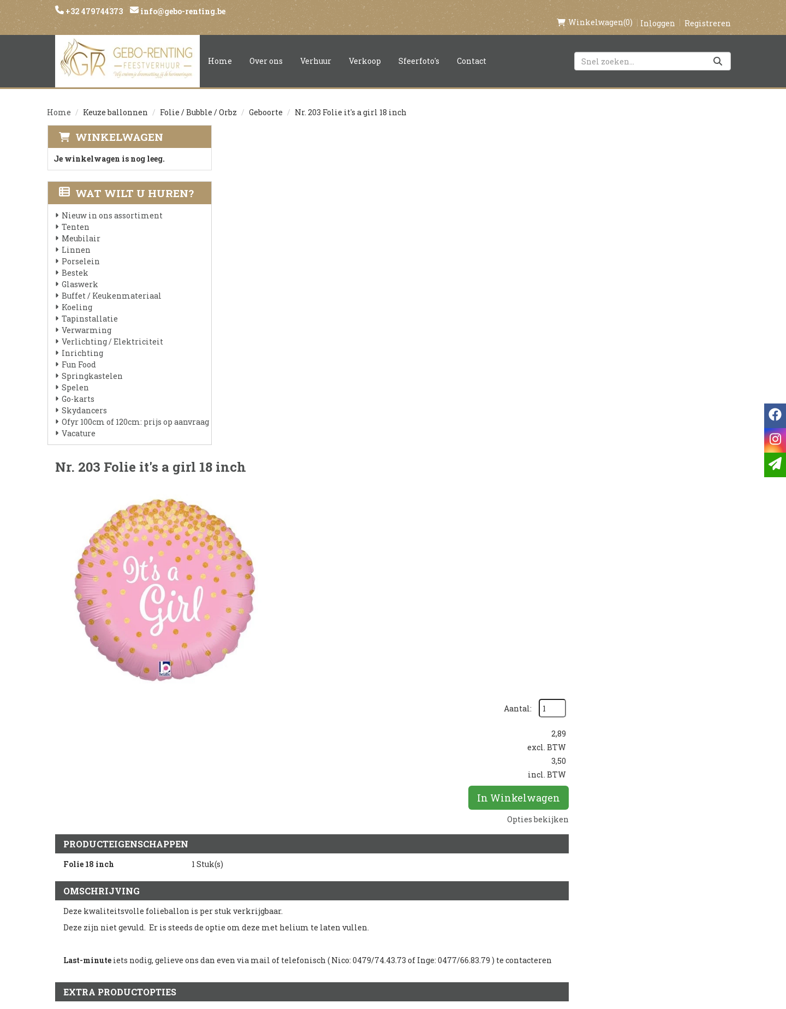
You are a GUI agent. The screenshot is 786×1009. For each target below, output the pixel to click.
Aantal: (680, 148)
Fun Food (78, 353)
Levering (363, 848)
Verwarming (86, 318)
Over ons (266, 49)
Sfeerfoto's (418, 49)
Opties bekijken (700, 258)
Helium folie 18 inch (409, 558)
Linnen (75, 238)
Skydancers (83, 399)
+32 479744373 (93, 11)
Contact (471, 49)
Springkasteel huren (391, 941)
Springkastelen (91, 364)
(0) (595, 10)
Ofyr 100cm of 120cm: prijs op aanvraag (135, 410)
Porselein (80, 250)
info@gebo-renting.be (182, 11)
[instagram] (605, 853)
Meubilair (80, 227)
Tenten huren (375, 922)
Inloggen (657, 12)
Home (220, 49)
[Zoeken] (718, 49)
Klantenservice (495, 848)
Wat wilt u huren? (125, 181)
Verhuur (315, 49)
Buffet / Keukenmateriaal (111, 284)
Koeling (76, 295)
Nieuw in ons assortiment (111, 204)
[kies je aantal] (717, 627)
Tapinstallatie (89, 307)
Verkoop (365, 49)
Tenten (75, 215)
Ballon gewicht (397, 683)
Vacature (78, 422)
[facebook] (583, 853)
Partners (249, 866)
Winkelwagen (119, 125)
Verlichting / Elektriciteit (112, 330)
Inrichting (82, 341)
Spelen (74, 376)
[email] (775, 465)
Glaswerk (79, 273)
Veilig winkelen (380, 866)
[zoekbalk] (652, 49)
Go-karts (77, 387)
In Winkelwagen (680, 237)
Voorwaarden (260, 885)
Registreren (707, 12)
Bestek (74, 261)
